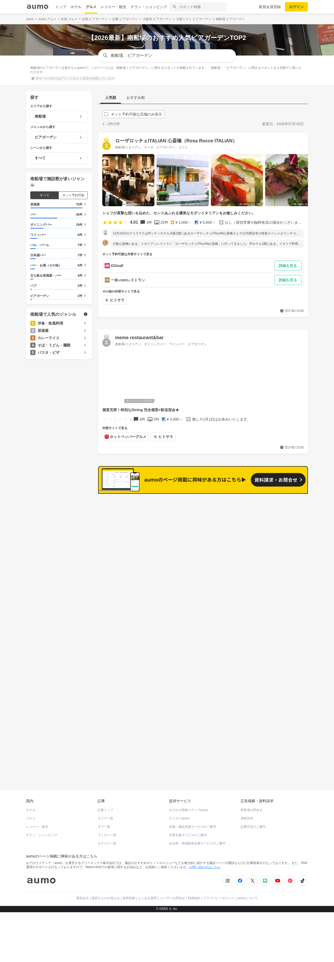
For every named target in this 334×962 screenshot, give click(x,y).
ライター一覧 (107, 831)
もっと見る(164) (282, 502)
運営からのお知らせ (106, 894)
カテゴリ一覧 (107, 839)
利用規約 (194, 894)
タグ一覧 (104, 823)
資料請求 (247, 814)
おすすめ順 (136, 97)
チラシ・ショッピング (148, 7)
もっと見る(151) (282, 583)
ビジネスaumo (179, 814)
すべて (44, 195)
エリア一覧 (105, 814)
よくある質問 (147, 894)
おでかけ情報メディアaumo (188, 806)
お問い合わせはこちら (204, 863)
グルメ (91, 7)
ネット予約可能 (73, 195)
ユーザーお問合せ (172, 894)
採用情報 (129, 894)
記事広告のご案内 (253, 823)
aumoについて (247, 894)
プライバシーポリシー (219, 894)
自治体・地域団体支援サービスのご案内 (197, 839)
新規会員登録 (270, 7)
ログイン (296, 7)
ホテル (75, 7)
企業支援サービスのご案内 (188, 831)
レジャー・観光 (113, 7)
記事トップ (105, 806)
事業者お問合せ (252, 806)
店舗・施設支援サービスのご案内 (192, 823)
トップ (60, 7)
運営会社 (82, 894)
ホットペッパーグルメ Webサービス (69, 767)
